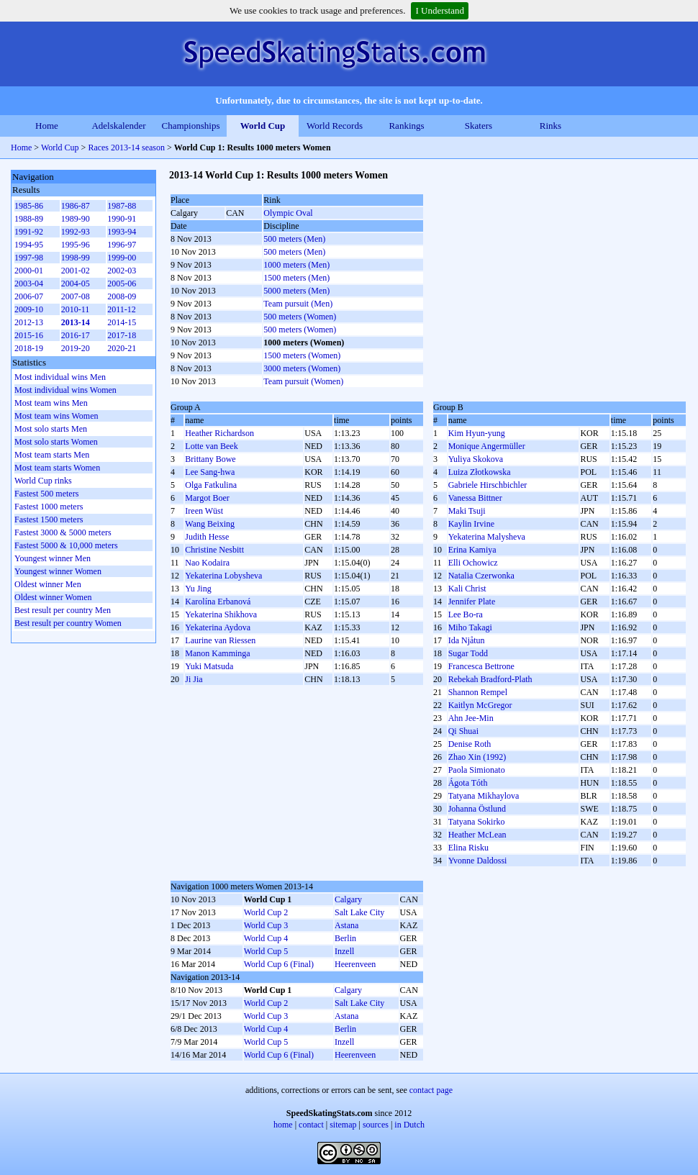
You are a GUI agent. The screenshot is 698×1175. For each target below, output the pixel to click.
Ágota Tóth (468, 783)
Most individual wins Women (65, 390)
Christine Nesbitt (214, 550)
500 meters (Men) (294, 239)
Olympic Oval (287, 213)
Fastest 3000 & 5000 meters (63, 532)
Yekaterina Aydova (217, 627)
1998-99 (75, 258)
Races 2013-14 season (126, 147)
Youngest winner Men (52, 558)
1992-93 (75, 232)
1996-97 (121, 245)
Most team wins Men (51, 403)
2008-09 (121, 296)
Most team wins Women (56, 416)
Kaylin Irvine (471, 524)
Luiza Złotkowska (479, 472)
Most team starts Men (51, 455)
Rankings (406, 125)
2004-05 (75, 283)
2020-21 (121, 348)
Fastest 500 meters (46, 494)
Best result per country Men (62, 610)
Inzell (344, 951)
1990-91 (121, 219)
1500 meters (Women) (301, 355)
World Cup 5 (266, 951)
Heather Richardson (219, 433)
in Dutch (409, 1125)
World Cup (263, 125)
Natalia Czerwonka (481, 576)
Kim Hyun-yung (476, 433)
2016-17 (75, 335)
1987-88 (121, 206)
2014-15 (121, 322)
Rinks (550, 125)
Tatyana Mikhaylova (484, 796)
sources (376, 1125)
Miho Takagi (470, 627)
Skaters (478, 125)
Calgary (348, 899)
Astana (346, 925)
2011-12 (121, 309)
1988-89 (28, 219)
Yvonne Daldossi (477, 861)
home (283, 1125)
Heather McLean (477, 835)
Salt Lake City (359, 912)
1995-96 (75, 245)
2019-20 (75, 348)
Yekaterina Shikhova (221, 614)
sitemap (343, 1125)
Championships (191, 125)
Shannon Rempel (477, 692)
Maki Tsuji (467, 511)
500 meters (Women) (299, 317)
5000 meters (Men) (296, 291)
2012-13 (28, 322)
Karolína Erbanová (217, 601)
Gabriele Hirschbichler (487, 485)
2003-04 (28, 283)
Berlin (345, 938)
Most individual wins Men (60, 377)
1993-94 (121, 232)
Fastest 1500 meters (48, 519)
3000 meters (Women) (301, 368)
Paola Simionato (476, 770)
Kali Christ (467, 589)
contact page (431, 1090)
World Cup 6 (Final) (279, 964)
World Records (335, 125)
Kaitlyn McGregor (480, 705)
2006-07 (28, 296)
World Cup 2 (266, 912)
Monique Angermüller (486, 446)
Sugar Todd (468, 653)
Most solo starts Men (50, 429)
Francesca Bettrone (481, 666)
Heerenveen (355, 964)
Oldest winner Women (52, 597)
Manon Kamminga (217, 653)
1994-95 (28, 245)
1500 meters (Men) (296, 278)
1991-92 (28, 232)
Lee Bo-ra (465, 614)
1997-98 (28, 258)
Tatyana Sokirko (476, 822)
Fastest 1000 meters (48, 507)
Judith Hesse (207, 537)
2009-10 (28, 309)
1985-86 (28, 206)
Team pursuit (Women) (303, 381)
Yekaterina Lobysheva (223, 576)
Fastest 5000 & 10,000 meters (66, 545)
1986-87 (75, 206)
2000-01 (28, 271)
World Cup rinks (43, 481)
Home (46, 125)
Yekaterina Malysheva (486, 537)
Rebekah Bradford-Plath (490, 679)
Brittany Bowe (210, 459)
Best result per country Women (68, 623)
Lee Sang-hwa (210, 472)
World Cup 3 (266, 925)
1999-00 (121, 258)
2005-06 (121, 283)
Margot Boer (207, 498)
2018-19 (28, 348)
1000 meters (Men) (296, 265)
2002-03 (121, 271)
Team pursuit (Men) (297, 304)
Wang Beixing (210, 524)
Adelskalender (118, 125)
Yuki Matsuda (209, 666)
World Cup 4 (266, 938)
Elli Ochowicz (473, 563)
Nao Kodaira (207, 563)
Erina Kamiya (472, 550)
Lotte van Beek (211, 446)
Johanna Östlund (477, 809)
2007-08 (75, 296)
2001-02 (75, 271)
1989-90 (75, 219)
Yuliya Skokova (475, 459)
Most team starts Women (57, 468)
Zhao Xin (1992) (477, 757)
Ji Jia (193, 679)
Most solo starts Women (56, 442)
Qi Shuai (463, 731)
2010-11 (75, 309)
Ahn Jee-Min (471, 718)
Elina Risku (468, 848)
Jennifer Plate (472, 601)
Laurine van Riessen (220, 640)
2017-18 (121, 335)
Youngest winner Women (57, 571)
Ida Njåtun (466, 640)
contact (311, 1125)
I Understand (439, 10)
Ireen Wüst (204, 511)
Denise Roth (469, 744)
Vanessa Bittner (475, 498)
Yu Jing (198, 589)
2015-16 (28, 335)
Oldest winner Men (47, 584)
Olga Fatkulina (211, 485)
